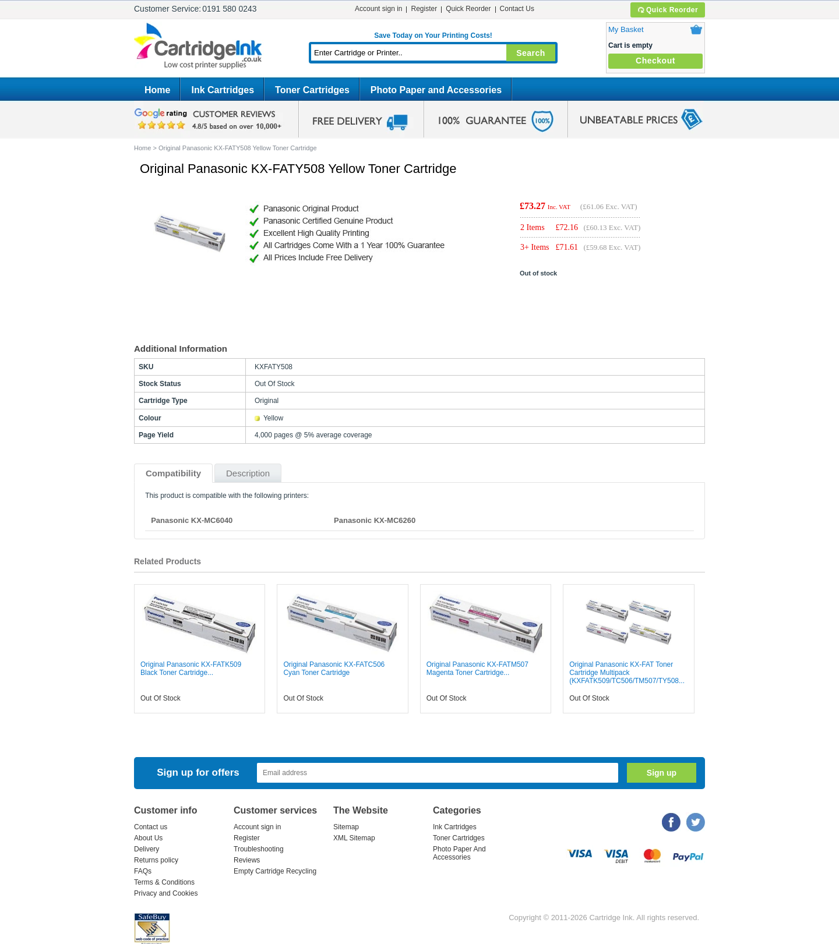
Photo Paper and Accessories (436, 90)
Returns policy (156, 860)
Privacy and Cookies (166, 893)
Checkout (655, 60)
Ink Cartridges (222, 90)
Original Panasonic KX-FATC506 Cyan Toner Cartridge (334, 668)
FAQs (142, 871)
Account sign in (378, 9)
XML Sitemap (354, 838)
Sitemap (346, 827)
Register (424, 9)
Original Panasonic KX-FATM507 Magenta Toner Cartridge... (477, 668)
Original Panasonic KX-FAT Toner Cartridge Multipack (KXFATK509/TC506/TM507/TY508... (627, 672)
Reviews (247, 860)
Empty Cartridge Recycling (275, 871)
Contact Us (517, 9)
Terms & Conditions (164, 882)
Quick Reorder (667, 10)
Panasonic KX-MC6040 (191, 520)
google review (209, 119)
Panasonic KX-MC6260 (374, 520)
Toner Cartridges (312, 90)
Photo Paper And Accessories (459, 853)
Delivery (146, 849)
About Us (148, 838)
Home (157, 90)
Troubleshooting (259, 849)
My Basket (626, 29)
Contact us (150, 827)
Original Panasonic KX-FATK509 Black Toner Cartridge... (190, 668)
